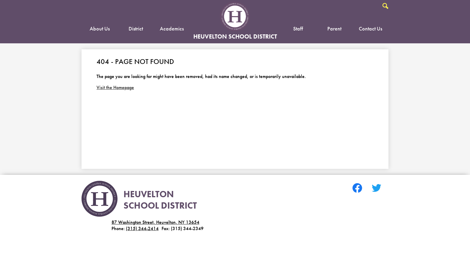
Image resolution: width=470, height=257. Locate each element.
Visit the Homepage (115, 87)
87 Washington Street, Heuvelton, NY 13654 (155, 222)
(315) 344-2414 (142, 228)
